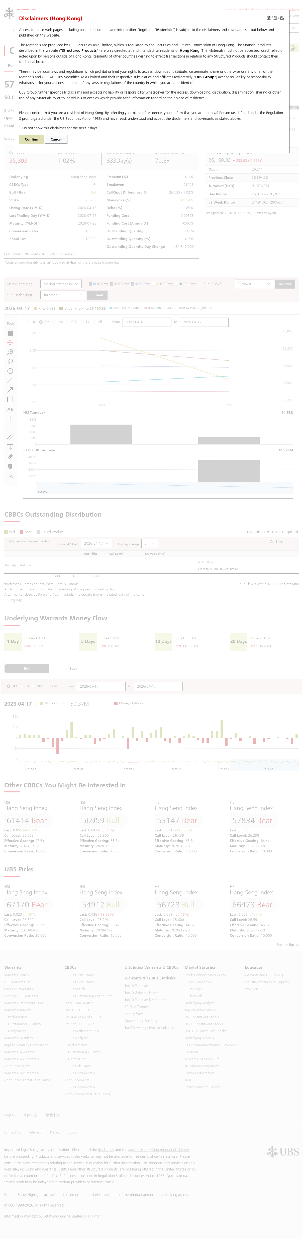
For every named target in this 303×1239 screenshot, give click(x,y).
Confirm (31, 139)
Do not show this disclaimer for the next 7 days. (58, 128)
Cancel (56, 139)
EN (282, 18)
